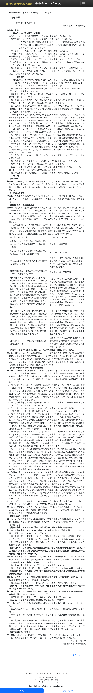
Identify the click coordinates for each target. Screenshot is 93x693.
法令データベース (47, 3)
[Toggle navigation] (83, 3)
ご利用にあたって (61, 674)
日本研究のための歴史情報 (19, 4)
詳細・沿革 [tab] (68, 690)
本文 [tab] (22, 690)
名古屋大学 (29, 674)
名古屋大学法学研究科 (44, 674)
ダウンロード (78, 655)
